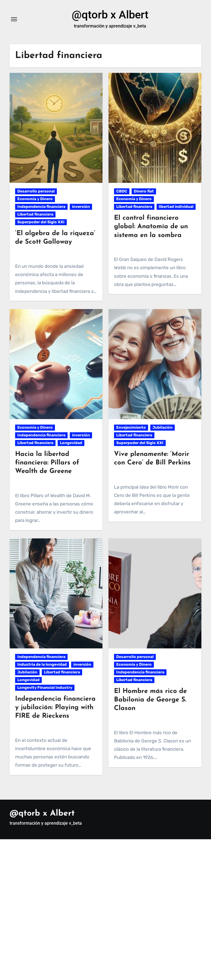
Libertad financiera (35, 214)
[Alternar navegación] (14, 19)
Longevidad (71, 443)
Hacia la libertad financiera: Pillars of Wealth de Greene (47, 463)
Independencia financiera (41, 206)
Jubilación (162, 427)
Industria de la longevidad (42, 664)
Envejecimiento (131, 427)
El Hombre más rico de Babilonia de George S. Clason (150, 700)
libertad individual (176, 206)
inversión (81, 206)
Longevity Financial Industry (44, 687)
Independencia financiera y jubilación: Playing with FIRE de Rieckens (55, 707)
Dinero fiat (144, 191)
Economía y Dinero (35, 199)
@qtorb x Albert (110, 14)
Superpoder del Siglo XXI (41, 222)
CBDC (121, 191)
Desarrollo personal (36, 191)
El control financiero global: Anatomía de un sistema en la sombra (151, 226)
